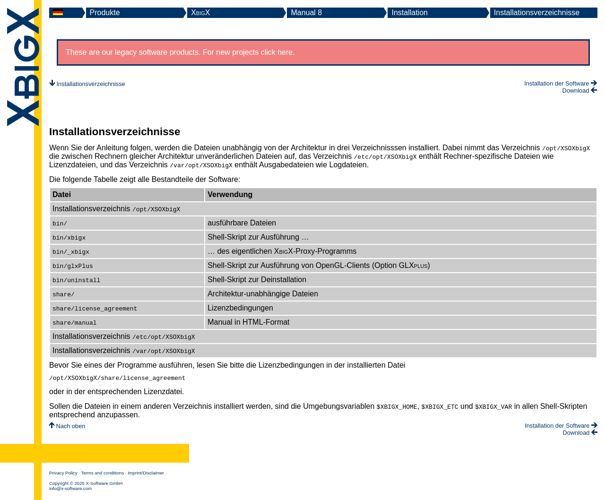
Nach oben (67, 427)
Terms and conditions (102, 474)
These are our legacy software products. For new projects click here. (180, 52)
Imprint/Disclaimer (146, 474)
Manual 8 (306, 13)
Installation (409, 13)
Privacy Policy (63, 474)
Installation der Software (560, 83)
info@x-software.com (70, 489)
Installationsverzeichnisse (536, 13)
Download (579, 90)
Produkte (105, 13)
